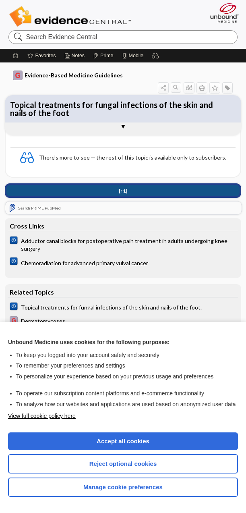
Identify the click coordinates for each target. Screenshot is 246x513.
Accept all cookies (123, 441)
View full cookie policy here (42, 416)
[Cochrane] (123, 244)
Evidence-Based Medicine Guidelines (68, 75)
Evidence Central (71, 16)
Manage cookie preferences (123, 487)
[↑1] (123, 191)
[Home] (16, 55)
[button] (155, 55)
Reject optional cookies (123, 463)
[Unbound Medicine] (222, 13)
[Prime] (103, 55)
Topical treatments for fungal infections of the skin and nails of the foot (111, 109)
